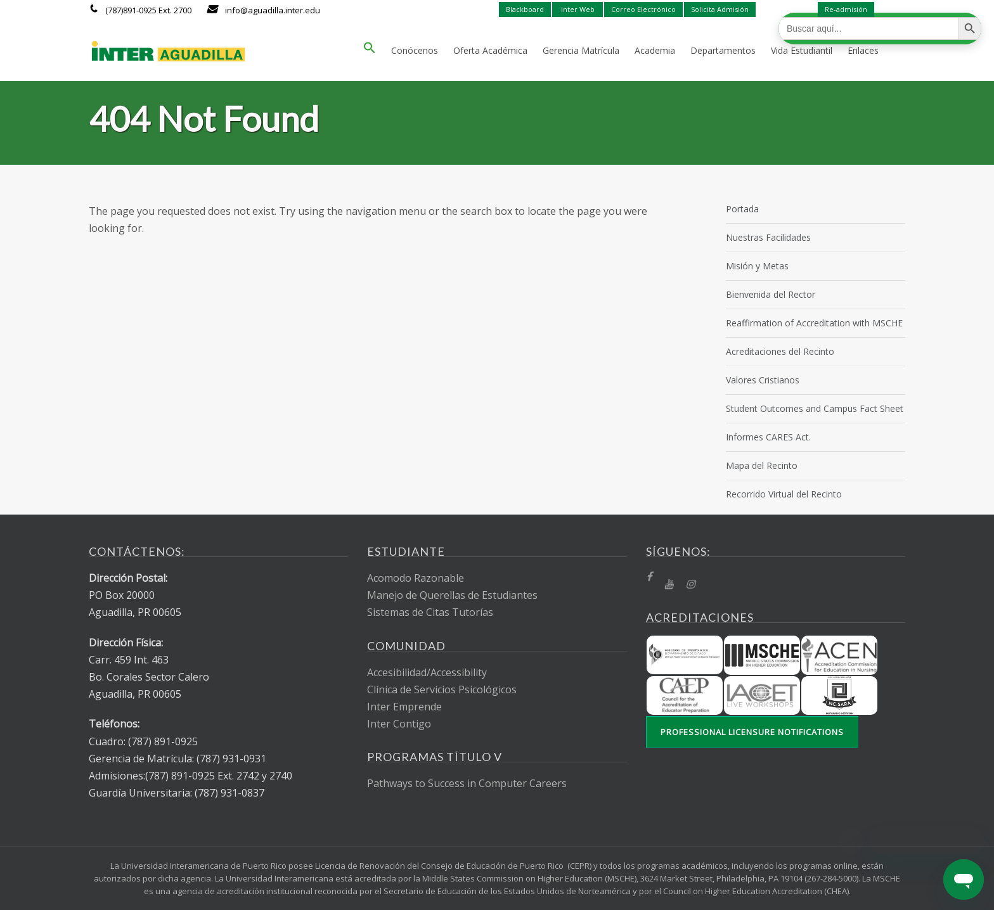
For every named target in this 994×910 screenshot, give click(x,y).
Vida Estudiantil (801, 50)
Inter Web (578, 9)
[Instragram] (690, 584)
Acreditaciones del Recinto (780, 351)
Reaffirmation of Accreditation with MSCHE (814, 323)
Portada (742, 209)
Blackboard (525, 9)
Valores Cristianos (762, 380)
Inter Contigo (399, 724)
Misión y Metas (757, 266)
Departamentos (723, 50)
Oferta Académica (490, 50)
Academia (655, 50)
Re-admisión (846, 9)
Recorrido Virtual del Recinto (784, 494)
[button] (370, 50)
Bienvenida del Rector (770, 294)
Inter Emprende (404, 707)
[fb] (649, 577)
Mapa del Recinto (761, 465)
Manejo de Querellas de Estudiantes (452, 595)
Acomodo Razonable (415, 578)
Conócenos (414, 50)
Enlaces (863, 50)
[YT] (668, 584)
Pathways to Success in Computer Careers (467, 783)
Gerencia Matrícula (581, 50)
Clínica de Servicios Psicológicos (442, 689)
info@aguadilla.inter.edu (272, 10)
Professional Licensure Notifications (752, 732)
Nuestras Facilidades (768, 237)
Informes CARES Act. (768, 437)
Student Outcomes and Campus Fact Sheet (814, 408)
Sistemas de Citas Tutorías (430, 612)
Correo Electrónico (643, 9)
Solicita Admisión (720, 9)
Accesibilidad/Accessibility (427, 672)
